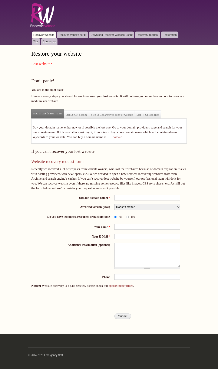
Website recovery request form (57, 161)
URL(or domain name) (94, 197)
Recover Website (43, 34)
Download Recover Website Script (112, 34)
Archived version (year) (95, 207)
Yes (133, 216)
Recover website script (72, 34)
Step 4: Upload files (147, 114)
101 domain (114, 137)
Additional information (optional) (89, 244)
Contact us (49, 41)
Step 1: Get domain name (48, 112)
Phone (106, 277)
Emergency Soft (53, 355)
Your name (102, 227)
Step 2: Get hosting (76, 114)
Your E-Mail (101, 236)
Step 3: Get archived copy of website (112, 114)
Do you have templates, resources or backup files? (78, 216)
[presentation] (109, 302)
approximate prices (121, 285)
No (120, 216)
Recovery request (147, 34)
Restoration (170, 34)
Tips (36, 41)
